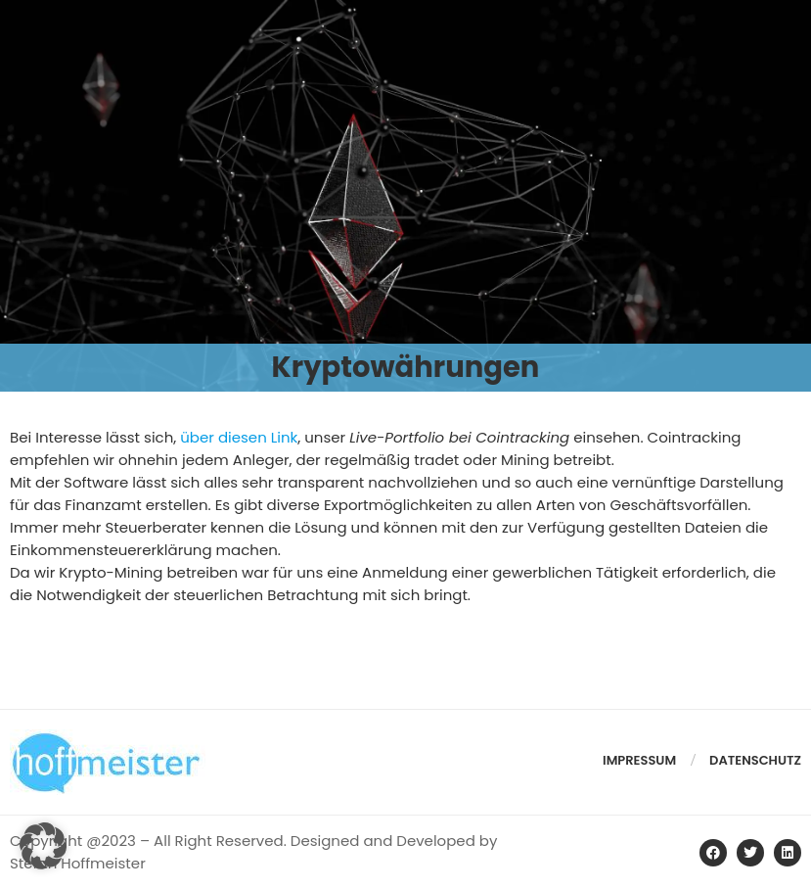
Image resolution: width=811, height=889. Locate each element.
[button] (43, 846)
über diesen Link (238, 437)
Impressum (639, 760)
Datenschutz (755, 760)
